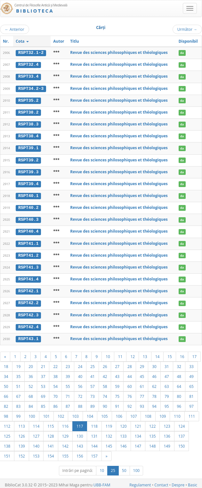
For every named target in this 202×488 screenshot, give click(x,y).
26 (105, 363)
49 (191, 373)
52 (30, 383)
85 (43, 403)
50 (124, 467)
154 (50, 453)
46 (154, 373)
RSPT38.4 (28, 135)
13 (145, 353)
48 (179, 373)
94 (154, 403)
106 (119, 413)
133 (123, 433)
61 (142, 383)
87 (68, 403)
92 (129, 403)
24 (80, 363)
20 (30, 363)
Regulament (140, 482)
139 (21, 443)
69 (43, 393)
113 (21, 423)
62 (154, 383)
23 (68, 363)
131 (94, 433)
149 (167, 443)
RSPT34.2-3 (31, 88)
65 (191, 383)
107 (133, 413)
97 (191, 403)
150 (181, 443)
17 (194, 353)
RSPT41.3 (28, 265)
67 (18, 393)
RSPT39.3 (28, 171)
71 (68, 393)
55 (68, 383)
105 (104, 413)
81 (191, 393)
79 (167, 393)
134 (138, 433)
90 (105, 403)
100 (31, 413)
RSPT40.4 (28, 230)
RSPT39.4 (28, 182)
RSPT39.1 (28, 147)
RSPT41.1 (28, 241)
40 (80, 373)
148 (152, 443)
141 (50, 443)
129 (65, 433)
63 (167, 383)
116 (65, 423)
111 (192, 413)
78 (154, 393)
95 (167, 403)
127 (36, 433)
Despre (178, 482)
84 (30, 403)
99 (18, 413)
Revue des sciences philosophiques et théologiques (118, 52)
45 (142, 373)
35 (18, 373)
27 (117, 363)
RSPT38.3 (28, 123)
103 (75, 413)
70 (55, 393)
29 (142, 363)
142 (65, 443)
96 (179, 403)
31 (167, 363)
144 (94, 443)
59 (117, 383)
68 (30, 393)
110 (177, 413)
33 (191, 363)
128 (50, 433)
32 (179, 363)
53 (43, 383)
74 (105, 393)
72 (80, 393)
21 (43, 363)
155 (65, 453)
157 (94, 453)
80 (179, 393)
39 (68, 373)
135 (152, 433)
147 (138, 443)
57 (92, 383)
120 (123, 423)
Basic (192, 482)
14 (157, 353)
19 (18, 363)
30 (154, 363)
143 (80, 443)
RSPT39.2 (28, 159)
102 (61, 413)
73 (92, 393)
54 (55, 383)
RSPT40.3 (28, 218)
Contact (161, 482)
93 (142, 403)
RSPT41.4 (28, 277)
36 (30, 373)
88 (80, 403)
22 (55, 363)
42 (105, 373)
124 (181, 423)
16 (182, 353)
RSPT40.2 (28, 206)
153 (36, 453)
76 (129, 393)
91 (117, 403)
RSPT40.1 (28, 194)
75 (117, 393)
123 (167, 423)
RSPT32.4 (28, 64)
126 (21, 433)
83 (18, 403)
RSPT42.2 (28, 301)
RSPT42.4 (28, 324)
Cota (22, 41)
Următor (187, 29)
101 (46, 413)
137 (181, 433)
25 (92, 363)
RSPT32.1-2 (31, 53)
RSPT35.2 (28, 100)
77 (142, 393)
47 (167, 373)
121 (138, 423)
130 (80, 433)
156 (80, 453)
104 (90, 413)
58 (105, 383)
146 (123, 443)
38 (55, 373)
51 (18, 383)
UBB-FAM (101, 482)
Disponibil (188, 41)
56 (80, 383)
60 (129, 383)
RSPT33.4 (28, 76)
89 (92, 403)
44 (129, 373)
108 (148, 413)
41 (92, 373)
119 (109, 423)
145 (109, 443)
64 (179, 383)
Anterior (14, 29)
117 (80, 423)
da (182, 53)
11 (120, 353)
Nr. (6, 41)
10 (108, 353)
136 (167, 433)
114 (36, 423)
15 (169, 353)
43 (117, 373)
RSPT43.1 (28, 336)
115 (50, 423)
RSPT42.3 (28, 312)
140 (36, 443)
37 (43, 373)
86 (55, 403)
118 (94, 423)
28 (129, 363)
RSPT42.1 (28, 289)
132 (109, 433)
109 (162, 413)
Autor (58, 41)
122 (152, 423)
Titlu (74, 41)
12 (132, 353)
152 (21, 453)
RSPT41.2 (28, 253)
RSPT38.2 (28, 112)
